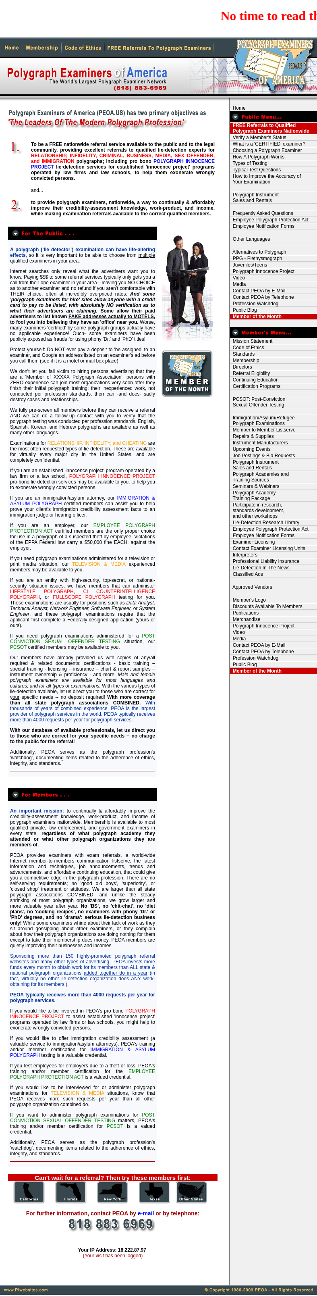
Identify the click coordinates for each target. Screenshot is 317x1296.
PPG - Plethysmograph (256, 258)
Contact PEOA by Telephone (262, 297)
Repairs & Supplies (252, 436)
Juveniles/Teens (248, 265)
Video (237, 278)
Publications (244, 613)
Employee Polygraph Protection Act (269, 220)
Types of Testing (248, 163)
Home (238, 108)
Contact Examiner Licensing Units (267, 548)
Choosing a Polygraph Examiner (266, 150)
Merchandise (245, 619)
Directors (241, 367)
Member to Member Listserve (263, 430)
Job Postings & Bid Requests (262, 455)
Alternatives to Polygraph (258, 252)
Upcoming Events (250, 449)
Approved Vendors (251, 587)
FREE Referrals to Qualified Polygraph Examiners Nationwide (269, 128)
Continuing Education (254, 380)
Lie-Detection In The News (260, 568)
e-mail (146, 1213)
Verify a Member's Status (258, 137)
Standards (242, 354)
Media (238, 284)
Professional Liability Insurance (264, 561)
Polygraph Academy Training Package (253, 495)
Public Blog (243, 310)
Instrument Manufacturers (259, 443)
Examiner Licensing (252, 542)
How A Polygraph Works (257, 157)
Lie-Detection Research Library (264, 522)
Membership (244, 360)
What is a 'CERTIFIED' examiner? (267, 144)
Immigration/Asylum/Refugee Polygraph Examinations (262, 420)
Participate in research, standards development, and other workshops (257, 510)
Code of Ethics (247, 347)
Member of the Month (256, 316)
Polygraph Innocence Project (262, 271)
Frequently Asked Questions (261, 213)
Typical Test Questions (255, 170)
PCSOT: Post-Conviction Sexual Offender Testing (257, 402)
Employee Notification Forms (262, 226)
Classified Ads (246, 574)
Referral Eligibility (250, 373)
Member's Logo (248, 600)
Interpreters (243, 555)
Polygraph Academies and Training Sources (259, 477)
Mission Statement (251, 341)
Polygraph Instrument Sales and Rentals (254, 197)
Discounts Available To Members (266, 606)
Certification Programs (255, 386)
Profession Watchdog (254, 303)
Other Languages (250, 239)
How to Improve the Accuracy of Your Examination (265, 179)
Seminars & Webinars (255, 486)
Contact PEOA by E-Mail (257, 291)
